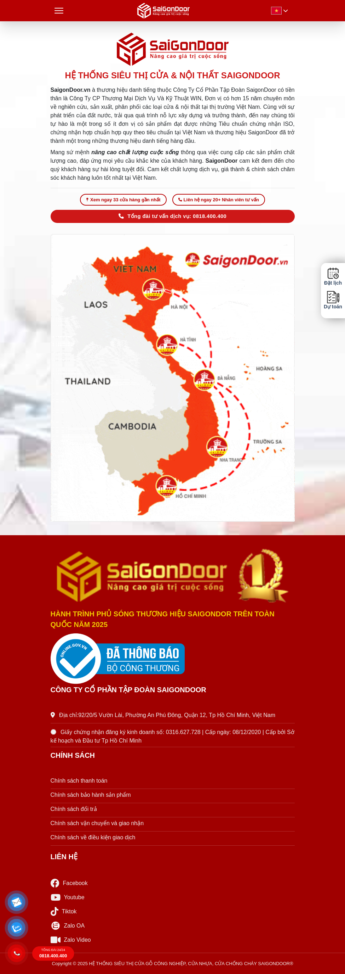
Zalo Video (71, 939)
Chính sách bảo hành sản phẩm (91, 795)
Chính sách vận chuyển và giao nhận (97, 823)
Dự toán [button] (333, 300)
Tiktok (64, 911)
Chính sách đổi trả (74, 809)
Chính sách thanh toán (79, 781)
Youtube (68, 897)
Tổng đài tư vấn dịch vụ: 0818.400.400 (172, 216)
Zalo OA (68, 926)
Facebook (69, 883)
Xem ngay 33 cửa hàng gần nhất (123, 199)
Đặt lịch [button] (333, 276)
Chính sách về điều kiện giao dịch (93, 837)
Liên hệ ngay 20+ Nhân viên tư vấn (218, 199)
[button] (17, 902)
